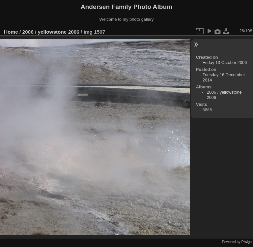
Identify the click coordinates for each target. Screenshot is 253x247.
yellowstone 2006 (58, 32)
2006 (28, 32)
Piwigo (246, 242)
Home (11, 32)
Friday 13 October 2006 (225, 62)
